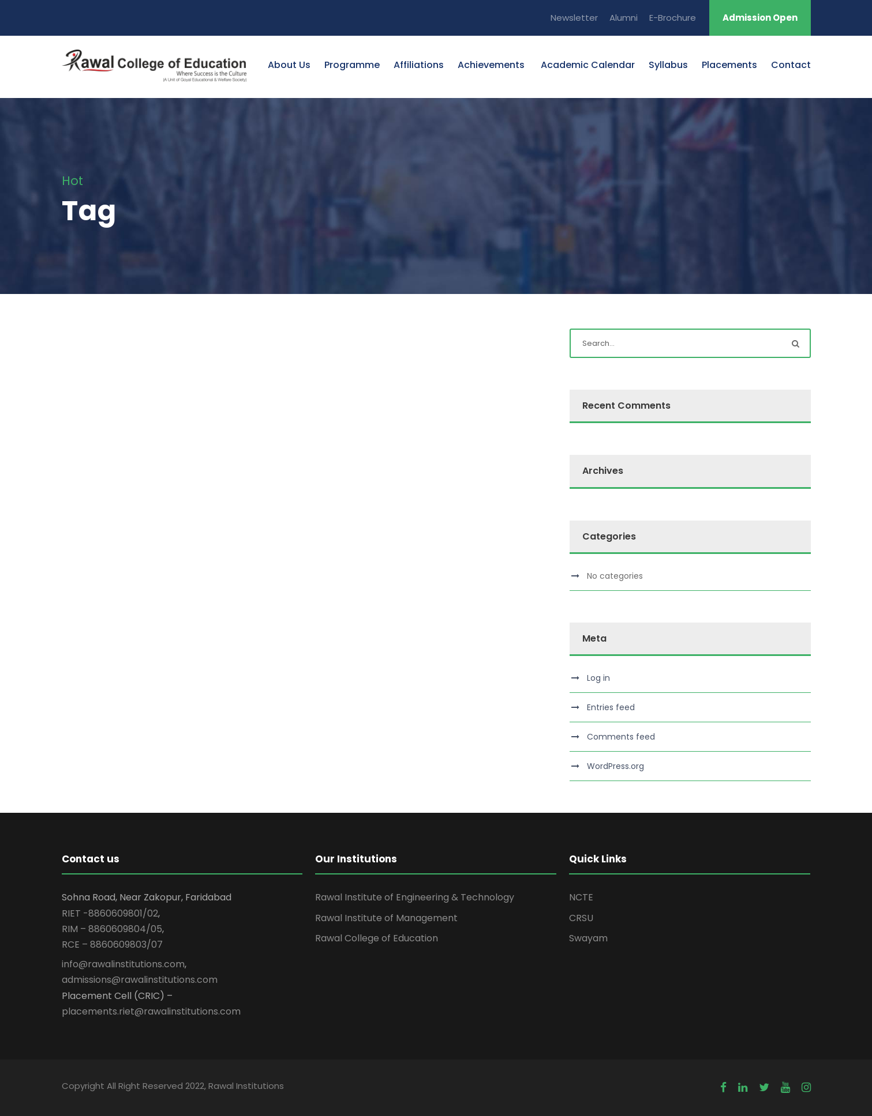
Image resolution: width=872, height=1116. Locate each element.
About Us (289, 64)
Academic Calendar (586, 64)
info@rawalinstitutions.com (123, 964)
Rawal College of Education (376, 938)
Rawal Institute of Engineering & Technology (414, 897)
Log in (598, 678)
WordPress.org (615, 766)
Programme (352, 64)
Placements (729, 64)
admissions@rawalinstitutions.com (140, 979)
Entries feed (611, 707)
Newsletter (574, 18)
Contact (791, 64)
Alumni (623, 18)
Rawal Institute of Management (386, 918)
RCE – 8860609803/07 (112, 944)
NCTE (581, 897)
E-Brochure (672, 18)
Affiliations (419, 64)
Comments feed (621, 736)
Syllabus (668, 64)
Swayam (588, 938)
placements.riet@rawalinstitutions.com (151, 1011)
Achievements (491, 64)
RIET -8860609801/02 (110, 913)
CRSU (581, 918)
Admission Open (760, 18)
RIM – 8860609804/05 (112, 929)
